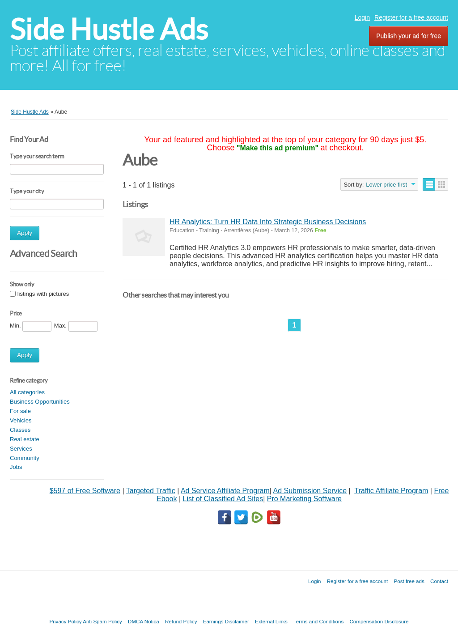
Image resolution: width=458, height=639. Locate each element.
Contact (439, 581)
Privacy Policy (65, 621)
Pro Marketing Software (304, 499)
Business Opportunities (40, 401)
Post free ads (409, 581)
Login (362, 17)
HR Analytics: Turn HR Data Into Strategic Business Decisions (268, 222)
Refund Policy (181, 621)
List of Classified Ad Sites (222, 499)
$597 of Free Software (85, 490)
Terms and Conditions (318, 621)
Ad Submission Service (310, 490)
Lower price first (386, 184)
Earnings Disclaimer (226, 621)
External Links (271, 621)
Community (24, 458)
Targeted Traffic (150, 490)
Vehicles (20, 420)
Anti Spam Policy (102, 621)
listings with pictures (43, 293)
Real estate (24, 439)
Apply (24, 233)
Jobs (16, 467)
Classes (20, 429)
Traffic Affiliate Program (391, 490)
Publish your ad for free (408, 35)
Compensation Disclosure (378, 621)
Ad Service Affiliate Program (225, 490)
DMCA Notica (143, 621)
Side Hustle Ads (109, 29)
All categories (27, 392)
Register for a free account (411, 17)
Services (21, 448)
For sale (20, 411)
